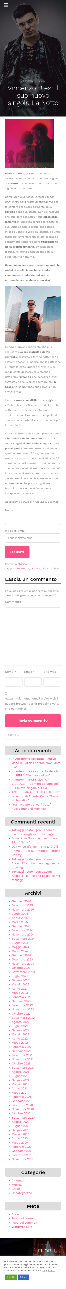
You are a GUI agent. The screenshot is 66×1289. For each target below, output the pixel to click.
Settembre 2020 (23, 1117)
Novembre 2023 (23, 963)
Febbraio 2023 (22, 997)
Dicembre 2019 (22, 1155)
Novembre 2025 (23, 909)
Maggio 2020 (20, 1134)
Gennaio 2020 (21, 1151)
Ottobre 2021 (21, 1063)
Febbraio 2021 (21, 1096)
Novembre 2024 (23, 934)
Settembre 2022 (23, 1017)
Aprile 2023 (20, 988)
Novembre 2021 (22, 1059)
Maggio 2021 (20, 1084)
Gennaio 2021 (21, 1101)
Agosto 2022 (20, 1022)
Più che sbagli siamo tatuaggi (33, 834)
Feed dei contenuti (25, 1218)
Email (29, 671)
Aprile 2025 (20, 918)
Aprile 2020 (20, 1138)
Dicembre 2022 (22, 1005)
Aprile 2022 (20, 1038)
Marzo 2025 (20, 922)
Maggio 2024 (20, 947)
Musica (22, 564)
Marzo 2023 (20, 992)
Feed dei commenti (25, 1222)
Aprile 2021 (19, 1088)
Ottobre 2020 (21, 1113)
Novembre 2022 (23, 1009)
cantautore (22, 568)
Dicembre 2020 (22, 1105)
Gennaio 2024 (21, 955)
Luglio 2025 (20, 913)
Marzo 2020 (20, 1142)
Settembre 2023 (23, 972)
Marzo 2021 (19, 1092)
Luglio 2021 (20, 1076)
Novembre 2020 (23, 1109)
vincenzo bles (50, 568)
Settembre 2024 (23, 938)
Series (16, 1188)
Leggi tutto (48, 1270)
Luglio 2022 (20, 1026)
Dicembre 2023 (22, 959)
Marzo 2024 (20, 951)
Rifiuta (23, 1277)
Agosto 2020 (20, 1121)
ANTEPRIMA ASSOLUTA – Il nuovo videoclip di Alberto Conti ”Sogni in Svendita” (36, 796)
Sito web (50, 671)
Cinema (17, 1180)
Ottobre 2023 (21, 967)
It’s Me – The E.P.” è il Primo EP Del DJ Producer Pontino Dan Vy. (36, 851)
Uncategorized (22, 1193)
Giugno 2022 (20, 1030)
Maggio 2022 (20, 1034)
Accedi (16, 1214)
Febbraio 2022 (22, 1047)
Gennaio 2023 (21, 1001)
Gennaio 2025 (21, 926)
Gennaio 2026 (21, 901)
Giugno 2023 (20, 980)
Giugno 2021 (20, 1080)
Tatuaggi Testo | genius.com (32, 830)
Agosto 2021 (20, 1071)
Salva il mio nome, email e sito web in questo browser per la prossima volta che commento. (32, 703)
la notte (35, 568)
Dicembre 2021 (22, 1055)
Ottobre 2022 (21, 1013)
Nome (9, 510)
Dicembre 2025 (22, 905)
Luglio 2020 (20, 1126)
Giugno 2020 (20, 1130)
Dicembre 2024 (22, 930)
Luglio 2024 (20, 942)
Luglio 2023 (20, 976)
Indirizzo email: (33, 536)
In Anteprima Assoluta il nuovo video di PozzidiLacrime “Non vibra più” (36, 763)
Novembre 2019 (23, 1159)
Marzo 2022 (20, 1042)
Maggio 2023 (20, 984)
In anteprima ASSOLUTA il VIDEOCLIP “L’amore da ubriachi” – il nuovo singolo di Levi (35, 784)
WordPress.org (22, 1226)
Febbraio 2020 (22, 1146)
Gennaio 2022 (21, 1051)
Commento (14, 601)
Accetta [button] (11, 1277)
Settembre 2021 (23, 1067)
